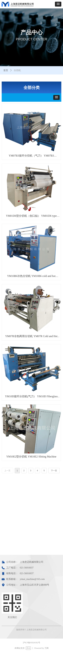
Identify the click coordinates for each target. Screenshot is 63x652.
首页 (5, 70)
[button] (58, 4)
